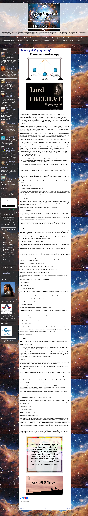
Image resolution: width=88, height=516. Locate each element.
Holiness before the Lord (9, 40)
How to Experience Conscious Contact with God (11, 123)
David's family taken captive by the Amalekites (11, 81)
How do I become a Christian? (66, 38)
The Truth (55, 40)
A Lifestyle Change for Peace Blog (8, 273)
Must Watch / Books (28, 38)
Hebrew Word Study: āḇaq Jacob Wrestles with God (11, 54)
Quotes (18, 38)
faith (22, 502)
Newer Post (21, 508)
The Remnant (64, 40)
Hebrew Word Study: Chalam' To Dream (11, 136)
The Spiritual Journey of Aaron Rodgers (10, 150)
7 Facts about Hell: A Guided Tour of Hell (11, 67)
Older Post (68, 508)
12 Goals (72, 40)
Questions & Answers (51, 38)
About (5, 43)
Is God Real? (39, 38)
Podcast (27, 40)
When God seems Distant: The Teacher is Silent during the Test (11, 110)
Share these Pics (36, 40)
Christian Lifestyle (81, 38)
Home (5, 38)
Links (79, 40)
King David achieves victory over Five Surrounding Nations (11, 96)
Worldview (46, 40)
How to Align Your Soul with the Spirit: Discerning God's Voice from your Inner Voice (8, 164)
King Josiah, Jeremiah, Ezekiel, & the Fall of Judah (11, 178)
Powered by (9, 209)
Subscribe (8, 205)
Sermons (20, 40)
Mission (11, 38)
